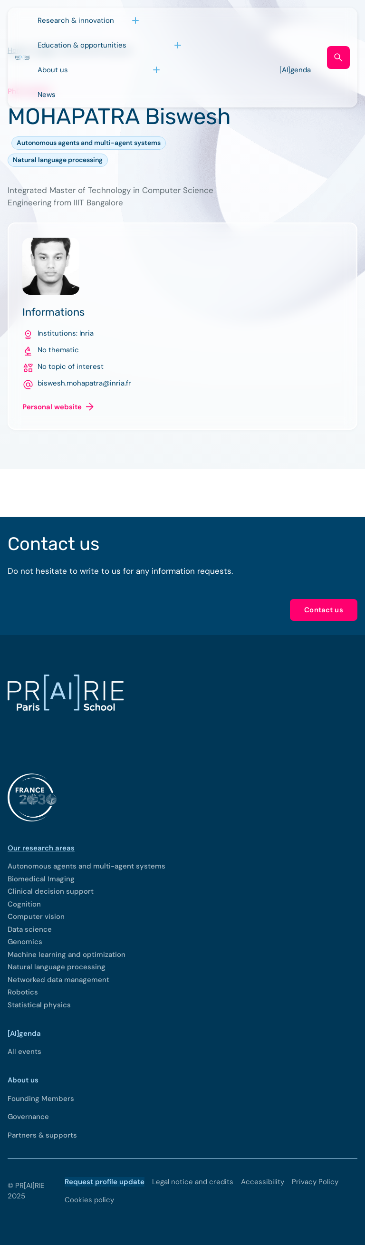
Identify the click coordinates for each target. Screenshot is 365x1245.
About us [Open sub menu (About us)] (53, 70)
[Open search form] (338, 57)
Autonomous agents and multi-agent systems (89, 142)
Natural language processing (58, 159)
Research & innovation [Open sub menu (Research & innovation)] (76, 20)
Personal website (52, 407)
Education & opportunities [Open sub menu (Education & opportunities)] (82, 45)
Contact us (323, 610)
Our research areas (41, 848)
